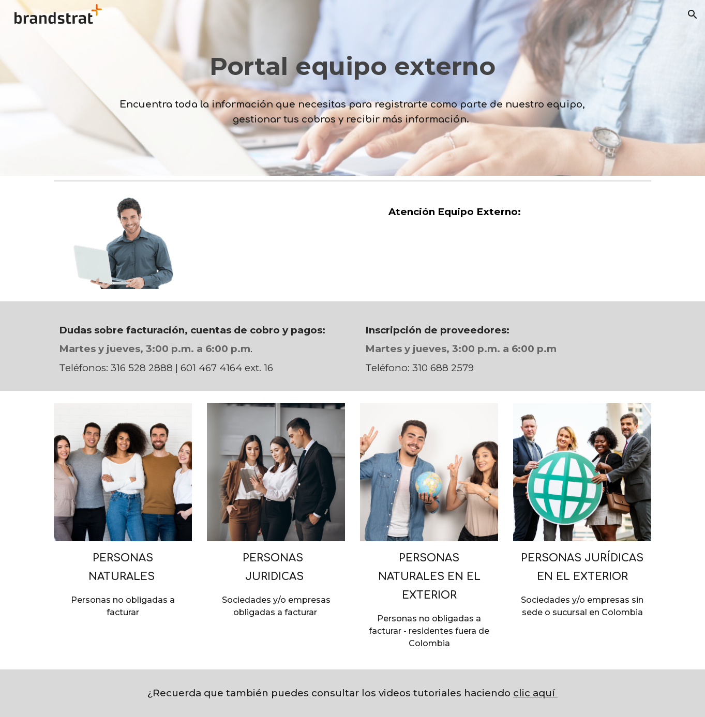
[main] (352, 88)
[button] (692, 14)
